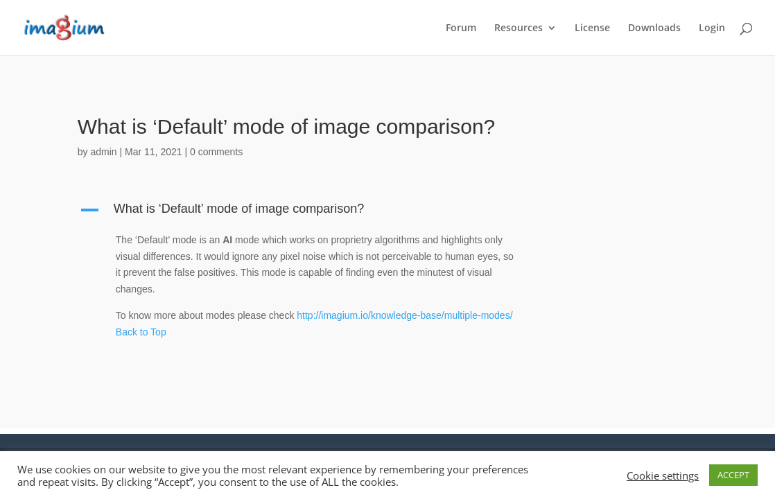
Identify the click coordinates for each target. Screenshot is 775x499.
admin (103, 151)
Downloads (654, 28)
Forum (461, 28)
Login (712, 28)
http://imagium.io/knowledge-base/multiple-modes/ (404, 315)
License (592, 28)
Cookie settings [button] (663, 475)
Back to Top (141, 332)
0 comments (216, 151)
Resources (518, 28)
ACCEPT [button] (733, 475)
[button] (306, 212)
